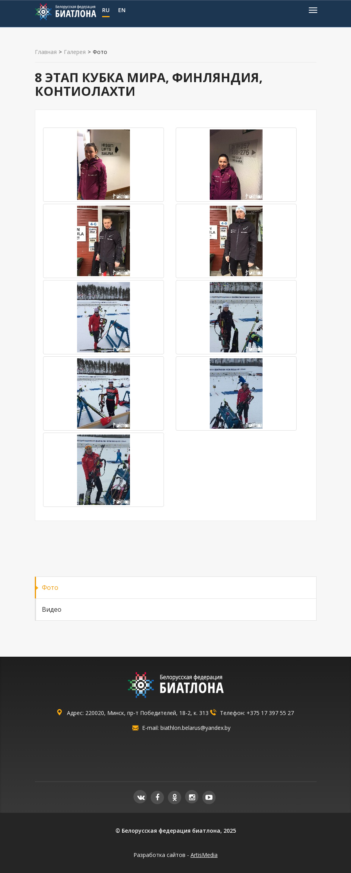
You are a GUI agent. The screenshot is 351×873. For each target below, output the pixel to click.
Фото (50, 587)
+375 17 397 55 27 (270, 713)
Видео (51, 609)
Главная (46, 52)
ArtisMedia (204, 855)
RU (106, 10)
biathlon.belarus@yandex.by (195, 727)
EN (122, 10)
